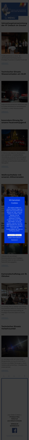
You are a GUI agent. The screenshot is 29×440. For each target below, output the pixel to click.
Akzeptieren (11, 235)
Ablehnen (18, 235)
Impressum (14, 240)
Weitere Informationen (14, 237)
